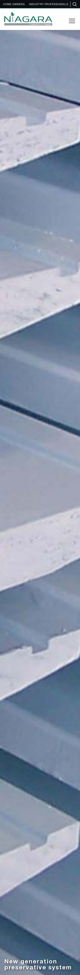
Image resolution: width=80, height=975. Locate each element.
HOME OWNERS (14, 4)
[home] (27, 19)
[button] (72, 21)
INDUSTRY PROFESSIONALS (48, 4)
